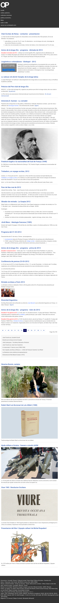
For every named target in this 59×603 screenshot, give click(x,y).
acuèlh (2, 10)
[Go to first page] (2, 330)
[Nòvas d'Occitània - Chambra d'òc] (42, 580)
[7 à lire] (27, 595)
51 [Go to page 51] (15, 330)
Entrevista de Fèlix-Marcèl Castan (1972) (14, 355)
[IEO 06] (51, 593)
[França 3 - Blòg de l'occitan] (19, 580)
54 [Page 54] (25, 330)
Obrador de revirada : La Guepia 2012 (15, 202)
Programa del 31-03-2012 (11, 232)
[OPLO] (55, 593)
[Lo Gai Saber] (8, 587)
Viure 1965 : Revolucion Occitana (13, 487)
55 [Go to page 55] (28, 330)
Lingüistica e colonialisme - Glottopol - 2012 (18, 62)
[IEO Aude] (38, 595)
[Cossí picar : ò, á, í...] (28, 591)
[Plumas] (49, 587)
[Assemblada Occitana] (23, 590)
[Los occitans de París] (9, 591)
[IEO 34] (47, 593)
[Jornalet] (10, 580)
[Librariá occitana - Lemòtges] (11, 585)
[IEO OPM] (44, 595)
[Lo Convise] (32, 595)
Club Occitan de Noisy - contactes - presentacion (20, 34)
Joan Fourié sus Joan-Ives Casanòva (13, 345)
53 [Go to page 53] (21, 330)
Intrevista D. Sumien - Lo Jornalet (14, 101)
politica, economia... (6, 18)
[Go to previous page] (5, 330)
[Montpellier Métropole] (28, 598)
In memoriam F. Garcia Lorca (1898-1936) (14, 347)
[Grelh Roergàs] (20, 595)
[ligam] (36, 105)
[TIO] (6, 593)
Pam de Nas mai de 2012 (11, 187)
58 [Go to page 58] (38, 330)
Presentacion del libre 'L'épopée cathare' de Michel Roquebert (24, 528)
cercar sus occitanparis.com (8, 25)
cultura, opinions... (6, 13)
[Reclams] (15, 587)
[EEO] (5, 595)
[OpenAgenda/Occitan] (52, 595)
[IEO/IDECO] (20, 582)
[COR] (20, 593)
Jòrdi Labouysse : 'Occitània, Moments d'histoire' (16, 342)
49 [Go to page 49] (8, 330)
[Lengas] (21, 587)
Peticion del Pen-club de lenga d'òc (15, 87)
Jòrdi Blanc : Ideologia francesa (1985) (16, 222)
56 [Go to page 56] (31, 330)
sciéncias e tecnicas (6, 15)
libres (2, 20)
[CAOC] (42, 593)
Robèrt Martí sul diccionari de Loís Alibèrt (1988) (19, 405)
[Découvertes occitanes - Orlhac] (38, 583)
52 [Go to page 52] (18, 330)
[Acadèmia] (37, 593)
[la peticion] (12, 91)
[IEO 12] (14, 595)
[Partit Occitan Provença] (42, 588)
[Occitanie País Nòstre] (30, 588)
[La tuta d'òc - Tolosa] (24, 583)
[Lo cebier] (13, 588)
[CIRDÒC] (25, 593)
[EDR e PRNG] (34, 582)
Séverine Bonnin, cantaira (10, 364)
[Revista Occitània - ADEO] (40, 587)
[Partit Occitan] (20, 588)
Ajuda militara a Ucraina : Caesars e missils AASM (19, 445)
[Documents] (19, 591)
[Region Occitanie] (17, 598)
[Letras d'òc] (27, 582)
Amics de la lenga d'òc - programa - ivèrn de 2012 (20, 310)
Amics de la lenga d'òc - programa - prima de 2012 (21, 248)
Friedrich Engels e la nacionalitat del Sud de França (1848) (24, 162)
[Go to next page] (41, 330)
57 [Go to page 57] (35, 330)
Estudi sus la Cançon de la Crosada (12, 340)
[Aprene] (9, 595)
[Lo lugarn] (7, 588)
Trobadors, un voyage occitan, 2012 (15, 171)
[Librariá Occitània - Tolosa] (11, 583)
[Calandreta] (11, 593)
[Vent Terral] (14, 582)
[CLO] (2, 595)
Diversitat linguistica (9, 300)
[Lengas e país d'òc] (28, 587)
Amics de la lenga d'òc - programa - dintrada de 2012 (22, 50)
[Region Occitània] (13, 590)
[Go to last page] (43, 330)
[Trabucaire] (7, 582)
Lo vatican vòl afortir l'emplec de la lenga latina (19, 77)
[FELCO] (16, 593)
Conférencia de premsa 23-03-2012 (15, 261)
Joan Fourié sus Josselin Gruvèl (11, 337)
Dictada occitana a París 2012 (13, 282)
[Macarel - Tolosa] (23, 585)
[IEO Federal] (4, 596)
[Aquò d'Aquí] (30, 580)
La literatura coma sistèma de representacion (15, 352)
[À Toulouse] (10, 598)
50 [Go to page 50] (11, 330)
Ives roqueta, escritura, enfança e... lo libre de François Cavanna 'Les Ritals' (23, 350)
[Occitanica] (30, 593)
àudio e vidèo (4, 22)
